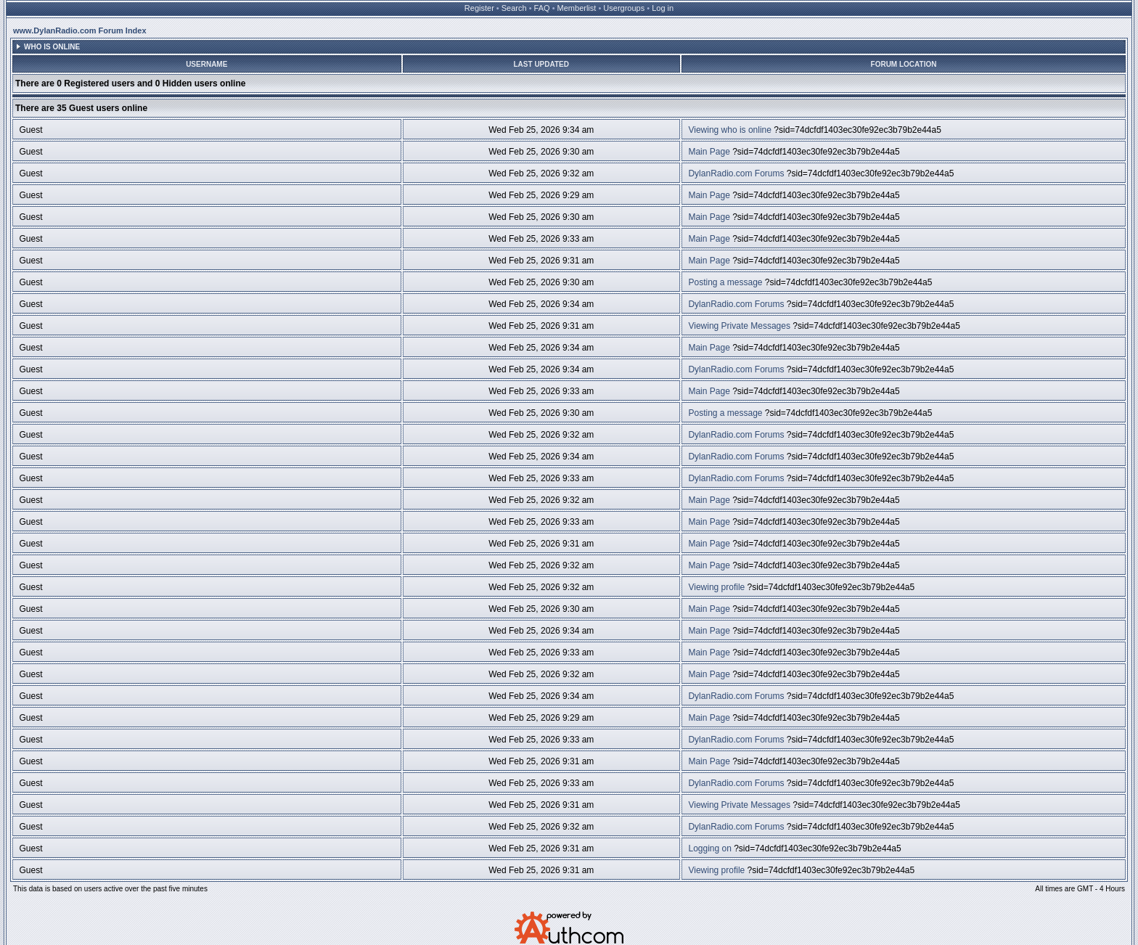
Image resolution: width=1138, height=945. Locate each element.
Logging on (709, 848)
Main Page (708, 152)
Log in (663, 8)
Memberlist (577, 8)
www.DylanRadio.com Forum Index (80, 30)
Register (479, 8)
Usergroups (623, 8)
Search (514, 8)
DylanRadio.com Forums (736, 173)
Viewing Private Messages (739, 326)
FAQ (542, 8)
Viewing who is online (729, 130)
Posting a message (725, 282)
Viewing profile (716, 587)
